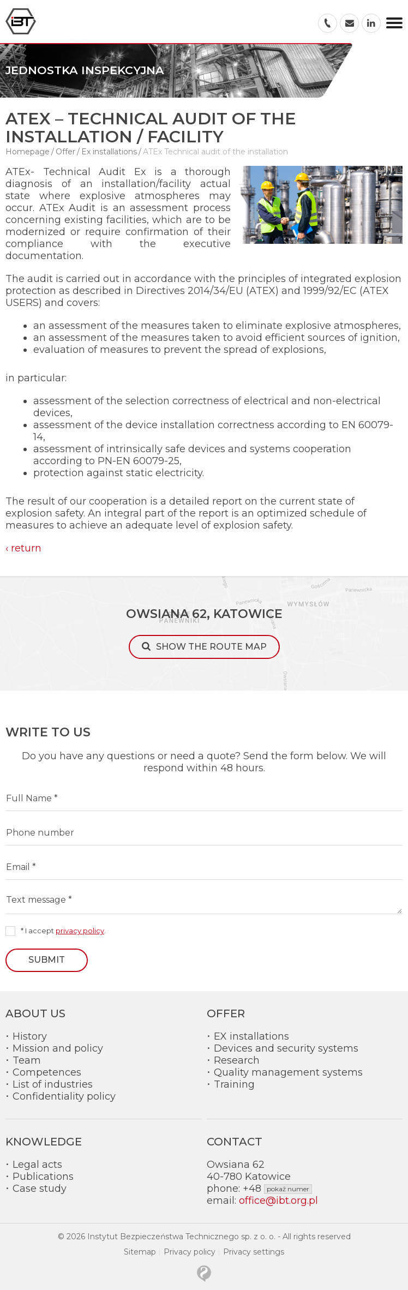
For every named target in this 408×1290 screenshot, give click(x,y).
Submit (46, 960)
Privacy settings (253, 1252)
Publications (43, 1177)
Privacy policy (189, 1252)
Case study (40, 1189)
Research (237, 1060)
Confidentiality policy (64, 1096)
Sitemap (140, 1252)
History (30, 1036)
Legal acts (37, 1165)
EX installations (251, 1036)
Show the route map (211, 646)
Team (27, 1060)
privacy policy (80, 930)
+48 (277, 1189)
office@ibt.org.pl (278, 1201)
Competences (47, 1072)
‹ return (23, 548)
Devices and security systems (286, 1048)
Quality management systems (288, 1072)
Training (234, 1084)
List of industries (53, 1084)
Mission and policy (58, 1048)
